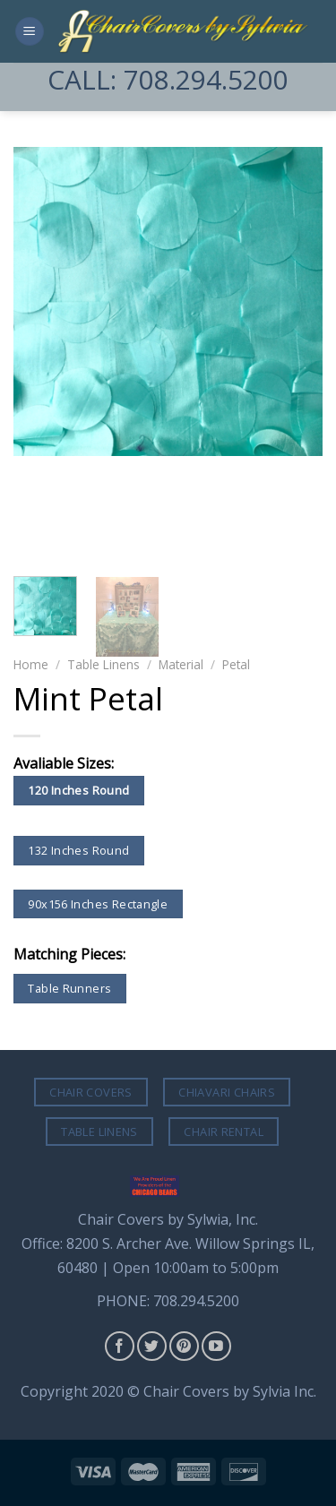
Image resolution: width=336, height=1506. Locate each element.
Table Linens (103, 664)
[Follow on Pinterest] (184, 1346)
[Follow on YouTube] (216, 1346)
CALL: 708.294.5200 (168, 79)
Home (30, 664)
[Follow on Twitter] (152, 1346)
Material (181, 664)
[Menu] (29, 32)
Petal (236, 664)
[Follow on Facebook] (119, 1346)
